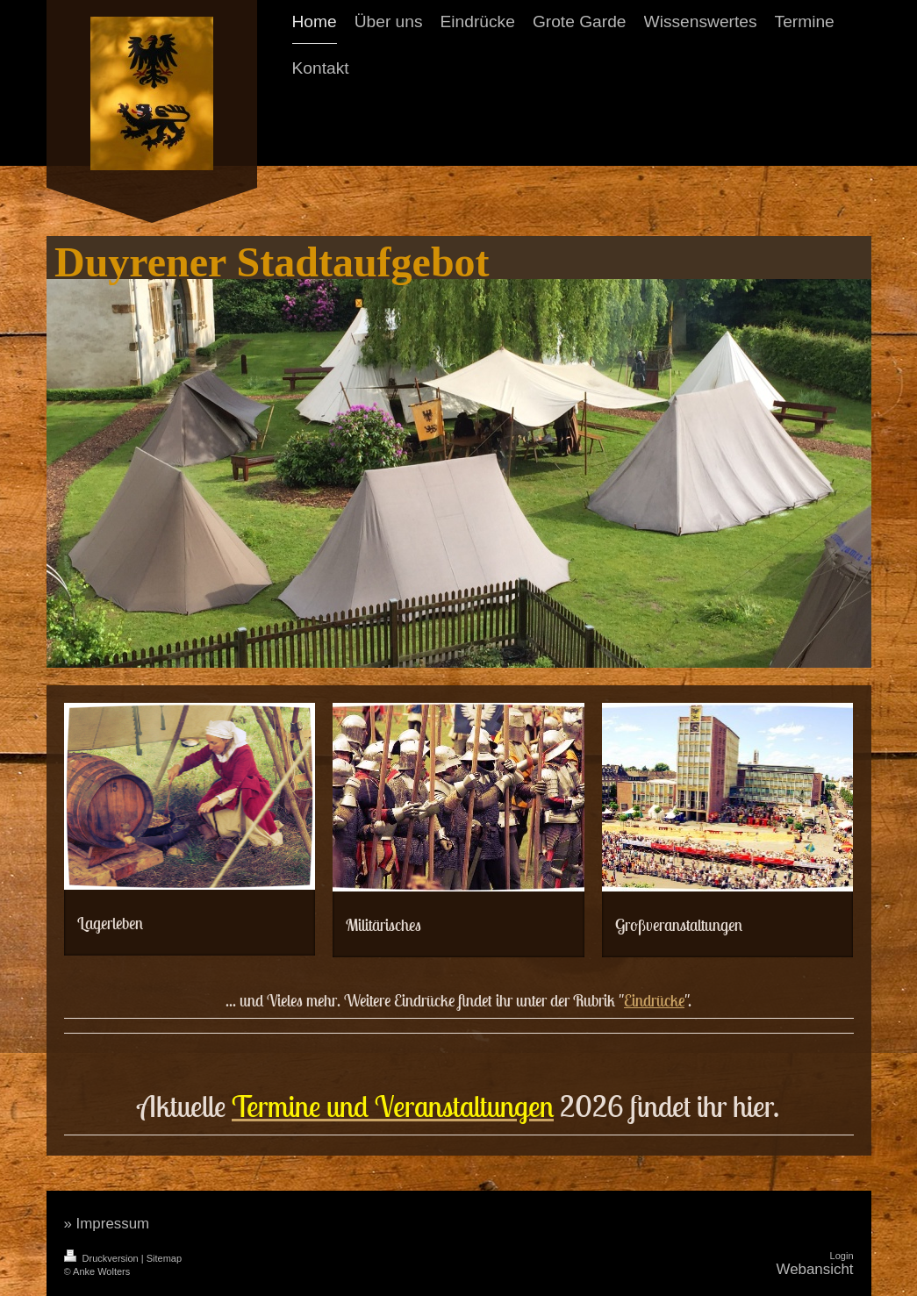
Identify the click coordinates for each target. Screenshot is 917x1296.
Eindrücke (654, 1000)
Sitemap (164, 1258)
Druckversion (102, 1258)
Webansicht (815, 1269)
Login (842, 1255)
